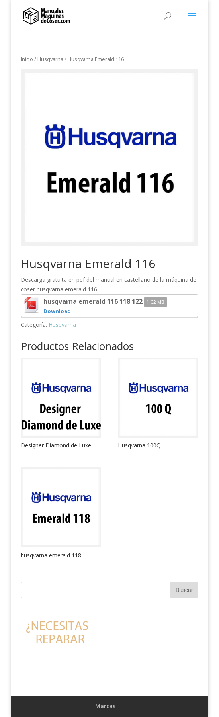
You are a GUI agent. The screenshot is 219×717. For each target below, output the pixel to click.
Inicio (27, 59)
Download (57, 311)
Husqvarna (50, 59)
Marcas (105, 706)
